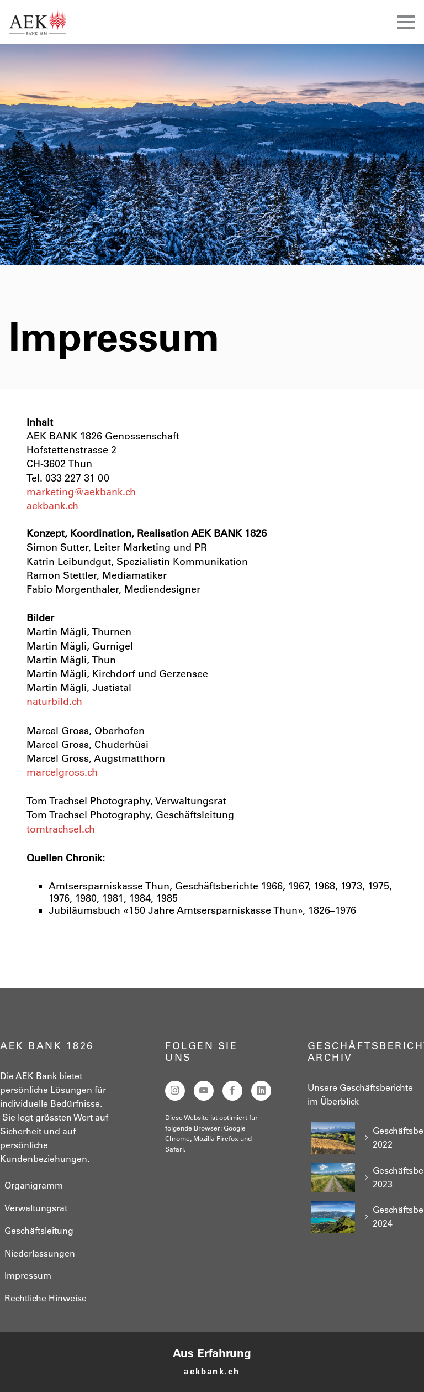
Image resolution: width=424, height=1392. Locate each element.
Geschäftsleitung (38, 1230)
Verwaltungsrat (35, 1207)
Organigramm (33, 1185)
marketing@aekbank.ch (81, 492)
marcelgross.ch (62, 772)
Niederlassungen (39, 1253)
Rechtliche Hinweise (45, 1298)
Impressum (27, 1275)
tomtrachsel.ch (60, 829)
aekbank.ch (52, 506)
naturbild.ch (54, 701)
